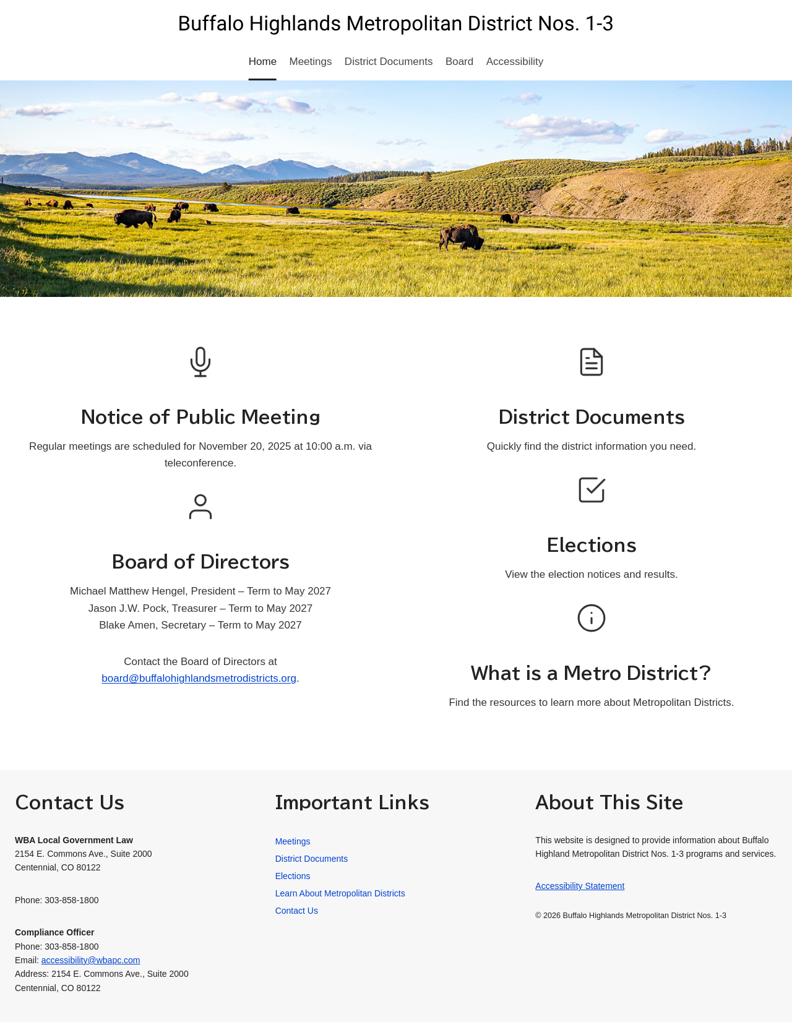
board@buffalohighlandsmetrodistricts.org (198, 678)
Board (459, 61)
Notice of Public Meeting (201, 416)
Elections (591, 544)
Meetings (311, 61)
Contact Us (296, 911)
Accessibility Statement (579, 886)
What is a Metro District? (591, 672)
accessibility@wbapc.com (90, 960)
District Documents (389, 61)
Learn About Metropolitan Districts (340, 893)
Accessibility (515, 61)
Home (263, 61)
